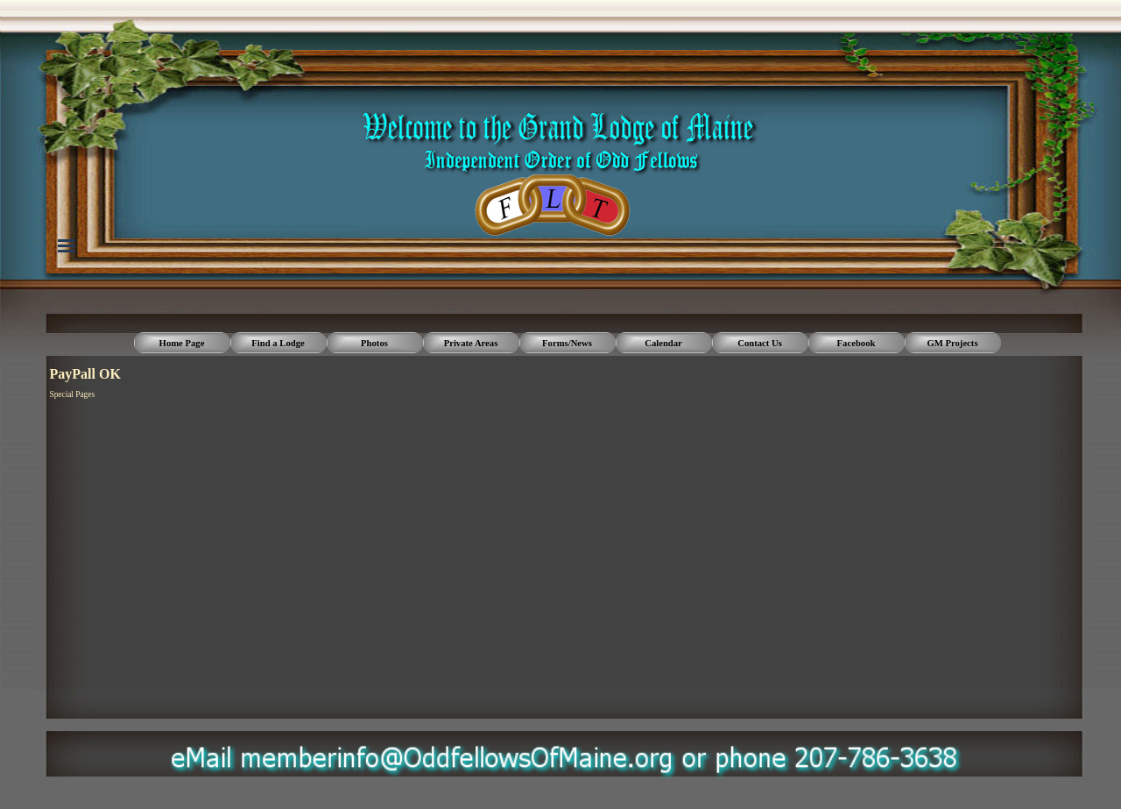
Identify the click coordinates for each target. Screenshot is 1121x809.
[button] (569, 747)
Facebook (856, 343)
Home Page (182, 343)
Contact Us (759, 343)
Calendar (663, 343)
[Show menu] (66, 245)
